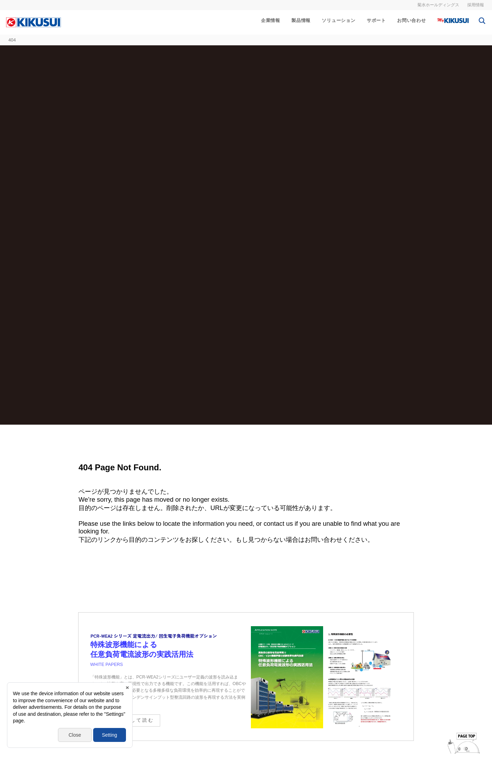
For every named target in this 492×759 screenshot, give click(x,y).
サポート (376, 20)
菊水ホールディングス (438, 4)
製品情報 (301, 20)
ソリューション (339, 20)
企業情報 (270, 20)
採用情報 (475, 4)
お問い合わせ (411, 20)
